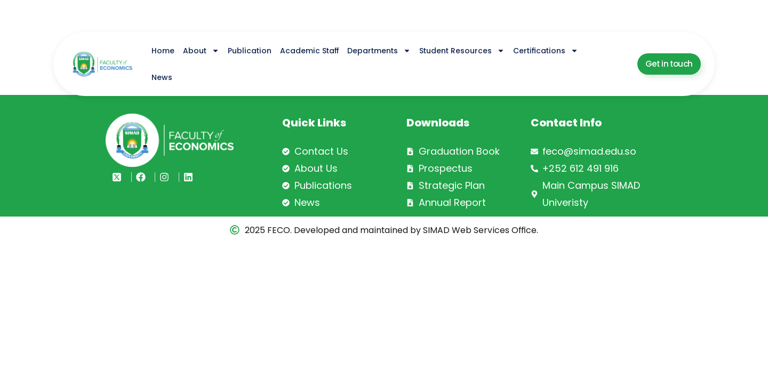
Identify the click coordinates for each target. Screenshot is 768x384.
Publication (249, 50)
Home (162, 50)
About (201, 51)
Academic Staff (309, 50)
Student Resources (462, 51)
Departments (379, 51)
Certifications (545, 51)
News (161, 77)
